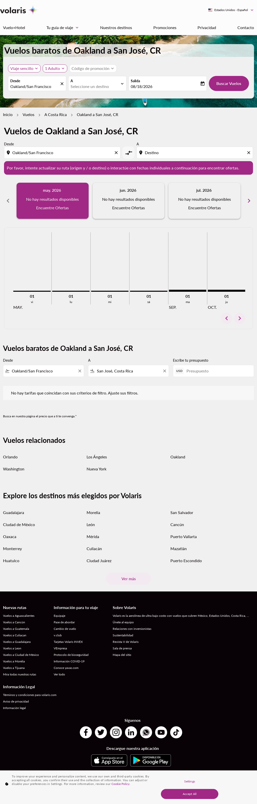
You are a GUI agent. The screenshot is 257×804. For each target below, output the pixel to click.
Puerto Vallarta (183, 536)
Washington (13, 468)
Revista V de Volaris (126, 642)
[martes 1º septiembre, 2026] (187, 291)
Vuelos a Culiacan (14, 635)
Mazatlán (178, 548)
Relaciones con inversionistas (132, 629)
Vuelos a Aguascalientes (18, 616)
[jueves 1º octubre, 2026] (226, 291)
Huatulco (11, 560)
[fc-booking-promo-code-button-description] (90, 68)
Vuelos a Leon (12, 648)
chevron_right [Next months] (249, 201)
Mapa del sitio (122, 655)
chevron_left (227, 318)
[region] (128, 787)
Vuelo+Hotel (14, 27)
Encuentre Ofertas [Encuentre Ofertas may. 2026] (52, 207)
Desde (15, 81)
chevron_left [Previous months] (8, 201)
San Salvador (181, 512)
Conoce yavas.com (66, 668)
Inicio (8, 114)
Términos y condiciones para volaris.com (29, 695)
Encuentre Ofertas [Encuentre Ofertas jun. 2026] (128, 207)
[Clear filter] (79, 371)
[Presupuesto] (217, 370)
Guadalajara (13, 512)
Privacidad (207, 27)
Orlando (10, 456)
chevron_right (240, 318)
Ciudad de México (19, 524)
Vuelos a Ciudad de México (21, 655)
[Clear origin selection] (117, 152)
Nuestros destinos (116, 27)
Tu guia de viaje (63, 27)
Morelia (93, 512)
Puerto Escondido (186, 560)
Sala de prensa (122, 648)
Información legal (14, 708)
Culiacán (94, 548)
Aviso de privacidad (16, 701)
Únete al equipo (123, 622)
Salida (135, 81)
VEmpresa (60, 648)
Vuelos (28, 114)
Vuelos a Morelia (14, 661)
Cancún (177, 524)
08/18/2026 (141, 86)
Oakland (177, 456)
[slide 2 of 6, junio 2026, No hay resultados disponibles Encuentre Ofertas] (129, 201)
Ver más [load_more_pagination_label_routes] (128, 578)
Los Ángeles (97, 456)
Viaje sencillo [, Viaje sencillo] (21, 68)
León (91, 524)
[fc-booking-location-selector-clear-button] (62, 83)
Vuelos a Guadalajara (17, 642)
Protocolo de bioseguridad (71, 655)
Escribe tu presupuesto (190, 360)
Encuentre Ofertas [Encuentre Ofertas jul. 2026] (204, 207)
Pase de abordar (64, 622)
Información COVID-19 (69, 661)
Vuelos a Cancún (14, 622)
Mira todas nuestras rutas (19, 674)
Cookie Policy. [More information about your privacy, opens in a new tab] (120, 784)
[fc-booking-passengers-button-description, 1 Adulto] (52, 68)
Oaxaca (9, 536)
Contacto (245, 27)
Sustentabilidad (123, 635)
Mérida (93, 536)
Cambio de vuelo (65, 629)
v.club (58, 635)
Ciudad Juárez (99, 560)
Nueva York (96, 468)
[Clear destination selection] (249, 152)
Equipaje (59, 616)
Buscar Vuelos (228, 83)
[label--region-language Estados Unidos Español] (231, 10)
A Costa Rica (55, 114)
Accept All (190, 794)
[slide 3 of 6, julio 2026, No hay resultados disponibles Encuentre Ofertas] (204, 201)
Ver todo (59, 674)
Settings (189, 781)
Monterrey (12, 548)
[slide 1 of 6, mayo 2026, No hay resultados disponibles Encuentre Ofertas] (53, 201)
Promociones (164, 27)
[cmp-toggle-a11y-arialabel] (128, 153)
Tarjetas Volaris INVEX (68, 642)
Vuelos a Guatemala (16, 629)
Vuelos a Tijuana (14, 668)
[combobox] (34, 86)
